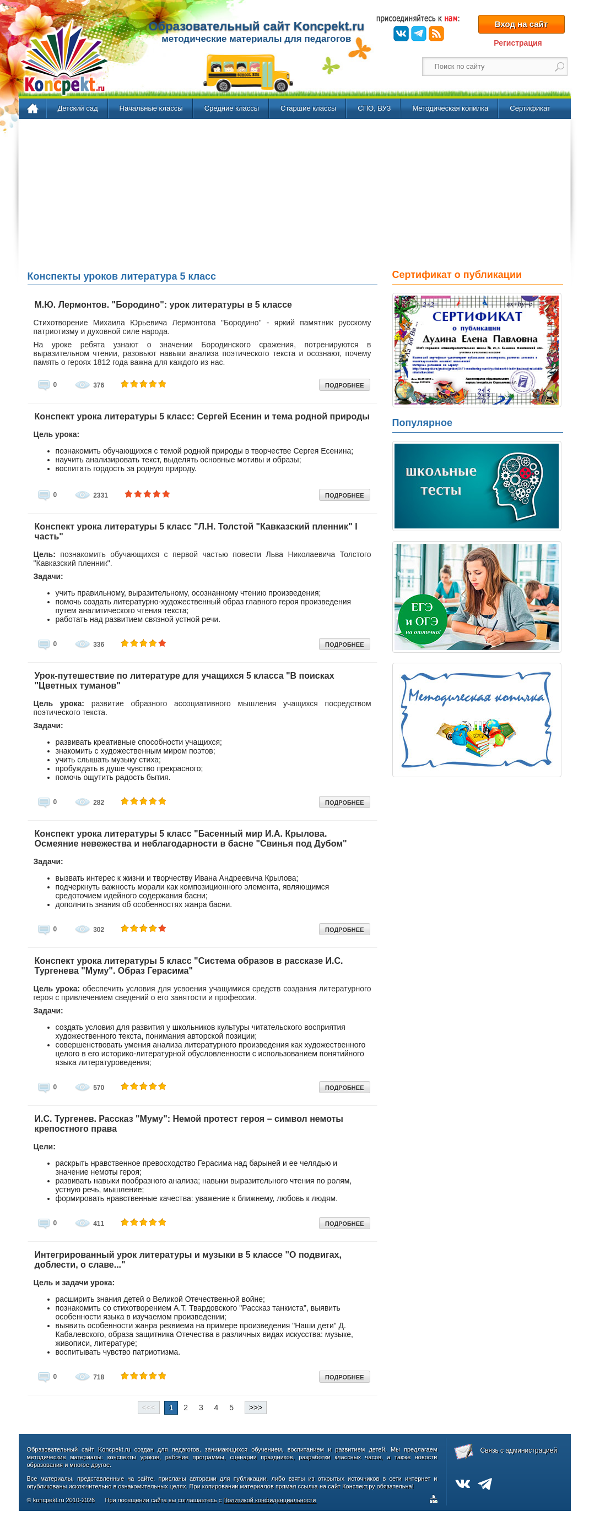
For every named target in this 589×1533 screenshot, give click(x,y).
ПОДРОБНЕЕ (344, 385)
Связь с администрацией (519, 1450)
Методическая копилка (450, 108)
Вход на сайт (521, 24)
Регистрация (518, 43)
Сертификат (530, 108)
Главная (33, 109)
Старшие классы (308, 108)
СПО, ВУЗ (374, 108)
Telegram (418, 33)
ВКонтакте (401, 33)
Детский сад (78, 108)
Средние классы (231, 108)
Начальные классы (151, 108)
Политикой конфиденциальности (269, 1500)
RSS (436, 33)
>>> (256, 1407)
